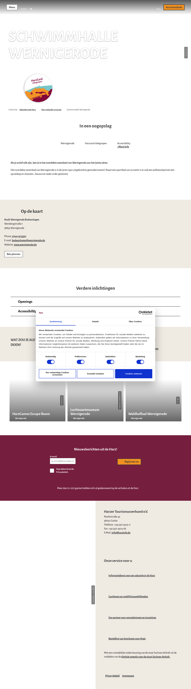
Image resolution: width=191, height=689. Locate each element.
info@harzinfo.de (121, 532)
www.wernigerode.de (25, 244)
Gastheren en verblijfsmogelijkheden (128, 596)
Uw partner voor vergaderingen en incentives (132, 617)
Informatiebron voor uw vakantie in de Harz (131, 575)
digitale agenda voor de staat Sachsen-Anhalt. (145, 656)
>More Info (123, 146)
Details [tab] (95, 321)
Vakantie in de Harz (27, 110)
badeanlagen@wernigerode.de (28, 240)
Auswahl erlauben (95, 374)
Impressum (128, 675)
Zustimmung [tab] (56, 321)
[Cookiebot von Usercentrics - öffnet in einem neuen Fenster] (140, 313)
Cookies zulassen (133, 374)
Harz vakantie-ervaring (51, 110)
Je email (53, 456)
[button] (158, 7)
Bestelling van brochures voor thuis (127, 638)
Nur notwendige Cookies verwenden (57, 373)
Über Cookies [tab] (135, 321)
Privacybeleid (112, 675)
